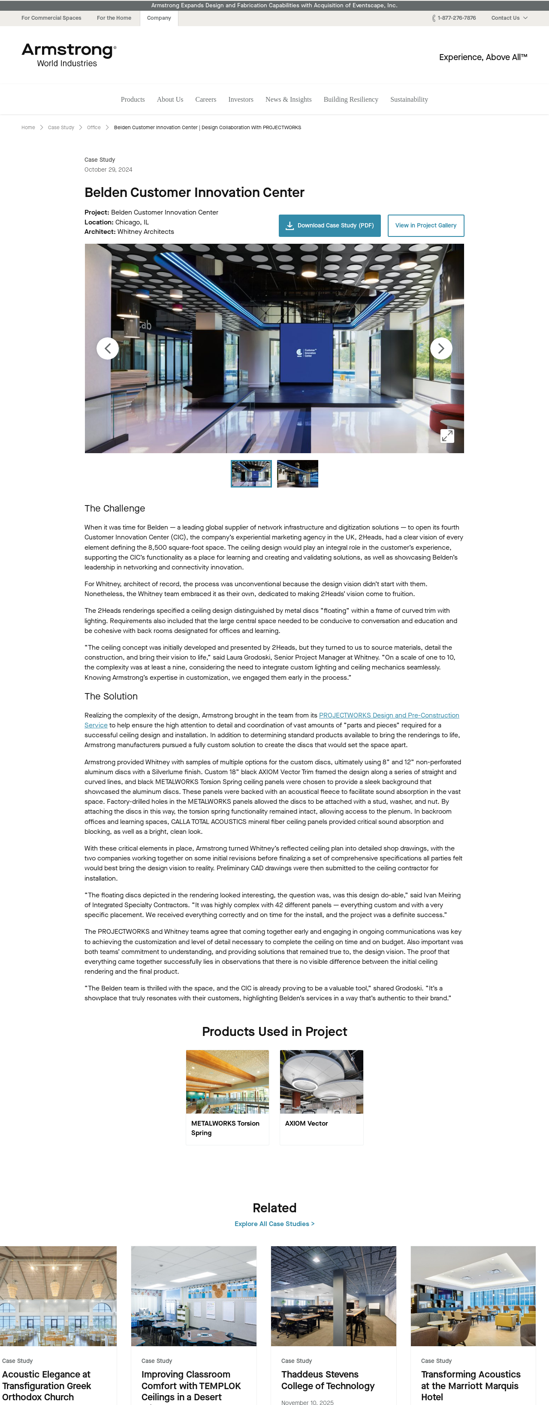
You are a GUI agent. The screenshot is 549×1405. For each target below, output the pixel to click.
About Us (170, 99)
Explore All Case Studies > (487, 1207)
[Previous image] (108, 348)
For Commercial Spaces (51, 17)
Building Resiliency (351, 99)
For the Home (114, 17)
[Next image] (441, 348)
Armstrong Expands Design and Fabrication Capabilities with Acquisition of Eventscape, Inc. (274, 5)
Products (133, 99)
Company (159, 17)
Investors (240, 99)
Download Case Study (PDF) (330, 225)
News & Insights (288, 99)
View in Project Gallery (426, 225)
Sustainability (409, 99)
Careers (206, 99)
